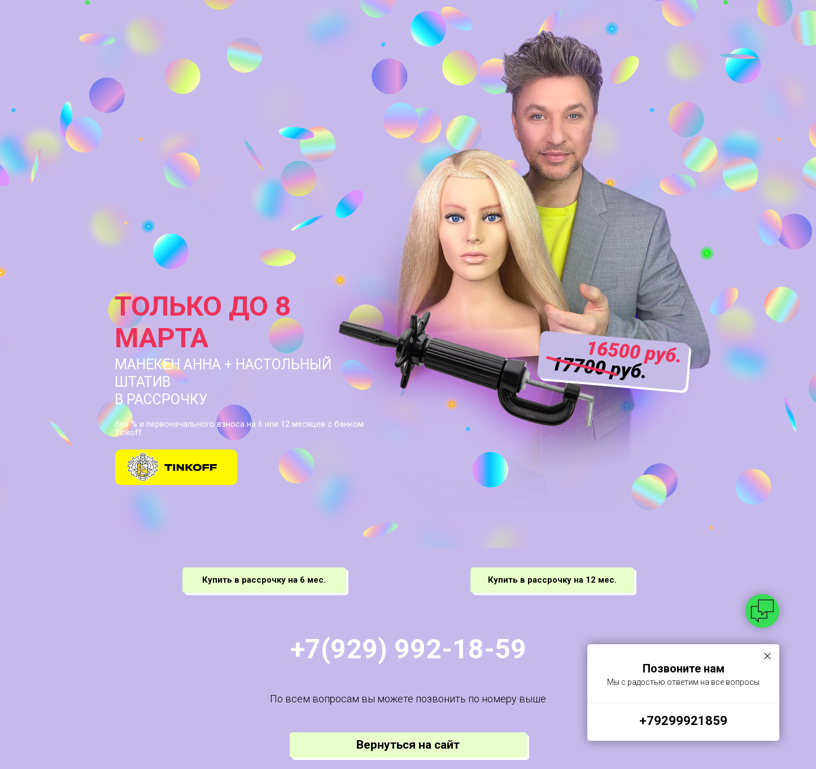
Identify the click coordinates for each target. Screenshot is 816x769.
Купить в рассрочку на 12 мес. (552, 580)
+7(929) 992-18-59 (408, 649)
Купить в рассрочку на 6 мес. (264, 580)
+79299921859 (683, 721)
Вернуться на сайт (408, 744)
